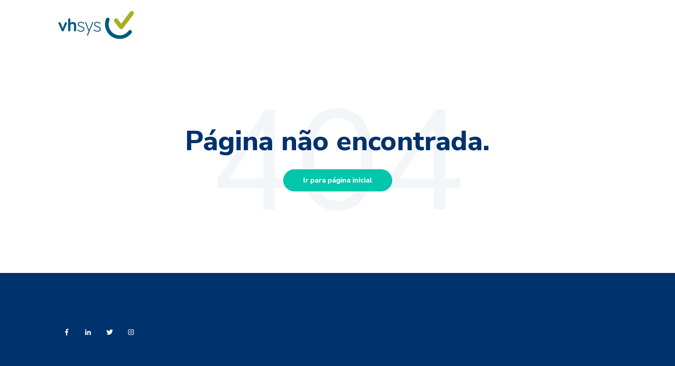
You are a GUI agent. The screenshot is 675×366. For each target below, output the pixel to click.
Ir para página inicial (337, 180)
